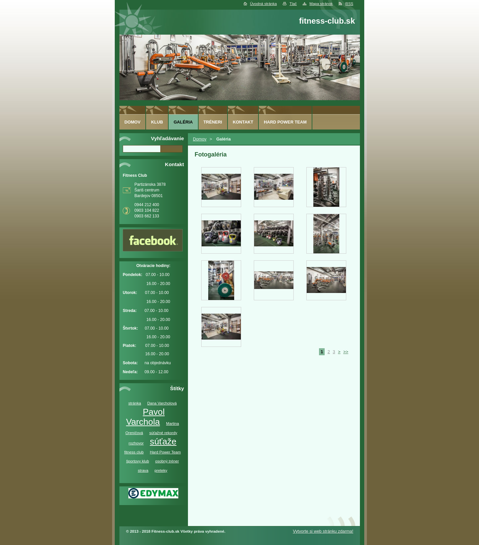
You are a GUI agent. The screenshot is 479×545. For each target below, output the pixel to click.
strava (143, 470)
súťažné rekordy (163, 432)
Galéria (183, 122)
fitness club (133, 452)
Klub (157, 122)
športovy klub (137, 461)
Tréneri (213, 122)
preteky (161, 470)
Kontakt (243, 122)
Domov (200, 138)
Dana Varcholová (162, 403)
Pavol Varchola (145, 417)
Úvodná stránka (263, 4)
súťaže (163, 441)
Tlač (293, 4)
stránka (134, 403)
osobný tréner (167, 461)
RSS (349, 4)
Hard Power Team (165, 452)
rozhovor (136, 443)
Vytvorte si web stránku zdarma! (323, 531)
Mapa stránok (321, 4)
